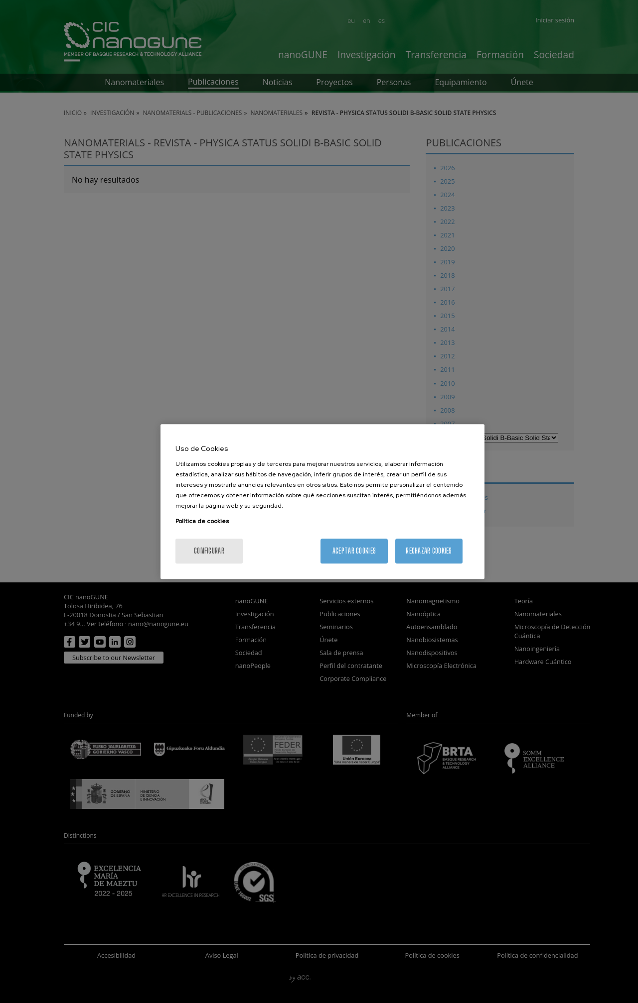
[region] (322, 501)
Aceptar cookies (354, 551)
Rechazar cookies (429, 551)
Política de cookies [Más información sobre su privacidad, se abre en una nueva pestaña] (202, 521)
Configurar (209, 551)
